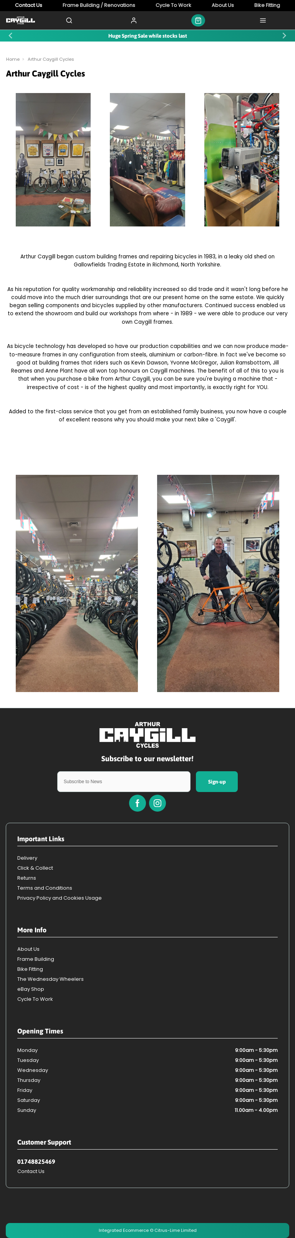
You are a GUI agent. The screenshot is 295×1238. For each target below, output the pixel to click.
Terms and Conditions (44, 888)
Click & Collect (35, 868)
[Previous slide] (11, 35)
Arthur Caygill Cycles (51, 59)
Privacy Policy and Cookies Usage (59, 898)
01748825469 (36, 1161)
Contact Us (31, 1171)
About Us (28, 949)
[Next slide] (284, 35)
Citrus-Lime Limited (175, 1230)
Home (13, 59)
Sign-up (217, 782)
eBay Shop (30, 989)
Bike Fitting (30, 969)
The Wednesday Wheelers (50, 979)
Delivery (27, 858)
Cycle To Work (35, 999)
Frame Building (35, 959)
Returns (26, 878)
